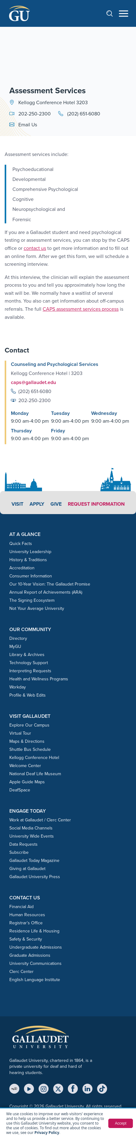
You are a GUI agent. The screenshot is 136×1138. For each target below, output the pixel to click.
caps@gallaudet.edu (33, 382)
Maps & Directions (27, 741)
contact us (35, 248)
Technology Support (28, 662)
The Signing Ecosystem (31, 600)
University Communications (35, 963)
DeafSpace (19, 790)
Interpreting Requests (30, 671)
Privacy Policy (47, 1132)
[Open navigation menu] (123, 13)
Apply (37, 504)
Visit (17, 504)
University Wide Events (31, 836)
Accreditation (22, 568)
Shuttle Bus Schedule (30, 749)
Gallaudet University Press (34, 876)
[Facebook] (73, 1089)
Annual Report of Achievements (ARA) (45, 592)
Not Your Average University (36, 608)
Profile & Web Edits (27, 695)
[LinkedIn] (87, 1089)
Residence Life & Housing (34, 931)
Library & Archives (27, 654)
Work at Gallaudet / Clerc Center (40, 820)
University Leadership (30, 551)
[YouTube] (29, 1089)
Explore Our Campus (29, 725)
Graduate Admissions (29, 955)
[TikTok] (102, 1089)
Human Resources (27, 915)
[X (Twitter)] (58, 1089)
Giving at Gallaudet (27, 868)
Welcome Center (25, 765)
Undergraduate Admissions (35, 947)
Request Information (96, 504)
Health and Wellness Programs (38, 679)
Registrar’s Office (26, 923)
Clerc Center (21, 971)
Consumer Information (30, 576)
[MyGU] (14, 1089)
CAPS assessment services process (81, 309)
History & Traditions (28, 560)
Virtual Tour (20, 733)
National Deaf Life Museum (35, 774)
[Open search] (112, 13)
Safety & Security (25, 939)
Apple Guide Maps (27, 782)
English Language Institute (34, 979)
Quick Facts (20, 543)
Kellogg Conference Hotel (34, 757)
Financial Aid (21, 906)
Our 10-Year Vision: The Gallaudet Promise (49, 584)
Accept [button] (120, 1123)
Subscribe (19, 852)
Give (56, 504)
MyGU (15, 646)
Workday (17, 687)
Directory (18, 638)
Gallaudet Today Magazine (34, 860)
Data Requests (23, 844)
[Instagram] (44, 1089)
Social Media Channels (31, 828)
